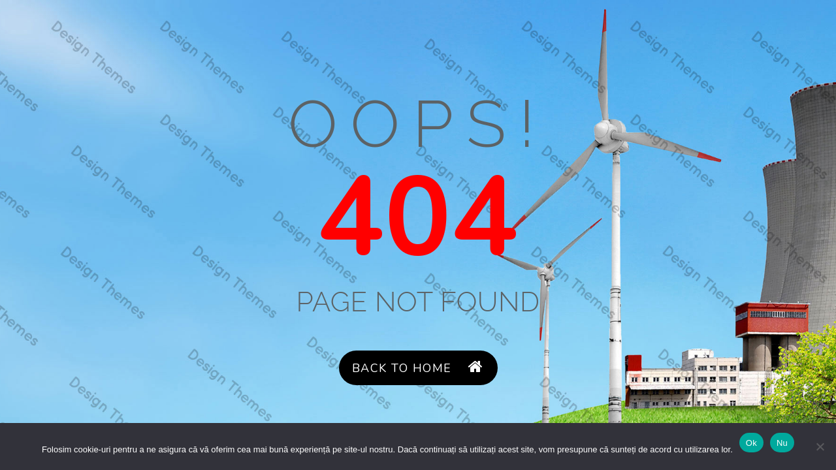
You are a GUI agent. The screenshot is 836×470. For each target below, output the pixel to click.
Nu (782, 443)
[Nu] (819, 446)
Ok (751, 443)
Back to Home (418, 368)
